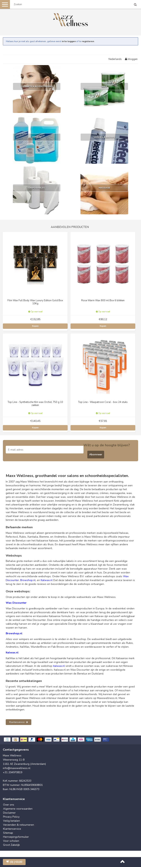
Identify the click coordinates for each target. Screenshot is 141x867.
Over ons (8, 805)
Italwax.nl (47, 580)
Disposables (36, 187)
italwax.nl (59, 666)
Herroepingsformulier (16, 837)
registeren (88, 41)
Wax (104, 86)
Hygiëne (36, 137)
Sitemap (8, 833)
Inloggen (131, 59)
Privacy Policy (11, 817)
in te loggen (69, 41)
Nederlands (115, 59)
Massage (104, 187)
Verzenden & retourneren (18, 825)
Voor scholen (11, 841)
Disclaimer (9, 813)
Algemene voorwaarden (17, 809)
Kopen (35, 326)
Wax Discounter (16, 603)
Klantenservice (18, 722)
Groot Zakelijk (11, 845)
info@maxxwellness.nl (16, 768)
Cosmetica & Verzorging (36, 86)
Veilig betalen (11, 821)
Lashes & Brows (104, 137)
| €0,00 (14, 862)
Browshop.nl (28, 580)
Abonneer (95, 454)
